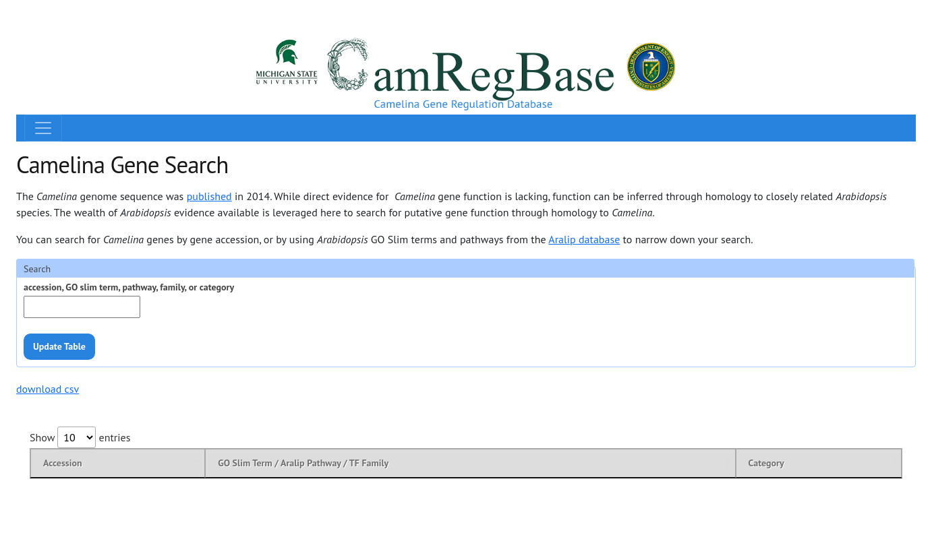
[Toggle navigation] (43, 128)
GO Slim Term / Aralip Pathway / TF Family (303, 463)
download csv (47, 389)
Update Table (59, 346)
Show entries (80, 437)
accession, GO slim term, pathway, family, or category (129, 287)
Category (766, 463)
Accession (62, 463)
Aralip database (584, 239)
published (209, 196)
